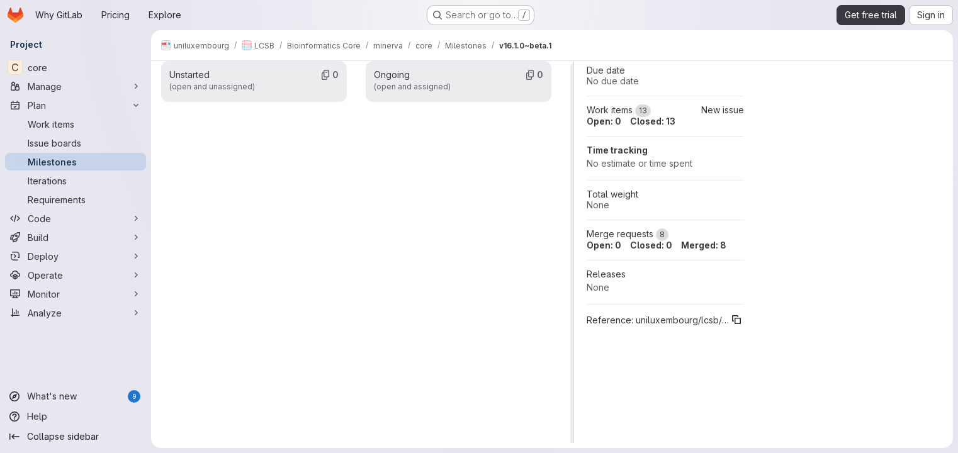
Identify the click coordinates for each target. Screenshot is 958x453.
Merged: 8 (703, 245)
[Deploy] (75, 256)
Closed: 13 (652, 121)
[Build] (75, 237)
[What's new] (75, 396)
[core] (75, 67)
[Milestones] (75, 162)
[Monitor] (75, 294)
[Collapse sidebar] (75, 436)
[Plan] (75, 105)
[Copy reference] (736, 319)
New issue (722, 109)
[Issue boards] (75, 143)
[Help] (75, 416)
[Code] (75, 218)
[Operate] (75, 275)
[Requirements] (75, 199)
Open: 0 (604, 121)
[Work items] (75, 124)
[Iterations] (75, 180)
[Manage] (75, 86)
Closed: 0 (651, 245)
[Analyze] (75, 313)
